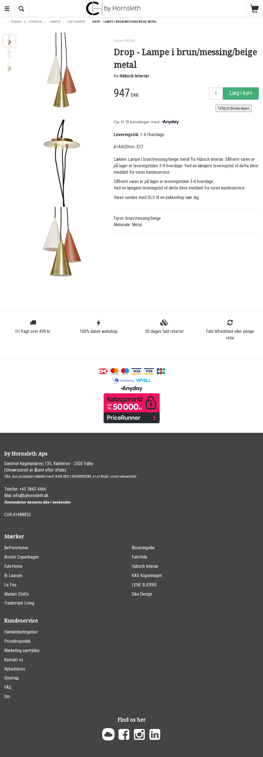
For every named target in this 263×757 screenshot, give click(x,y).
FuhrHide (139, 557)
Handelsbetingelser (21, 632)
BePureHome (16, 547)
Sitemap (11, 678)
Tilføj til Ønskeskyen (234, 108)
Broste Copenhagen (21, 557)
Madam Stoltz (16, 594)
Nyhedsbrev (14, 669)
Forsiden (35, 22)
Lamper (54, 22)
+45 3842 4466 (32, 489)
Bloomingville (143, 547)
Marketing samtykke (22, 650)
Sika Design (142, 594)
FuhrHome (13, 566)
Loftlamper (76, 22)
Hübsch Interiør (134, 76)
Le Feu (10, 584)
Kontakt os (13, 659)
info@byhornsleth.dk (30, 495)
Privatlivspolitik (17, 641)
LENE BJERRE (144, 584)
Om (7, 696)
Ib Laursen (13, 575)
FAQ (7, 687)
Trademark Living (19, 603)
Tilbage (16, 22)
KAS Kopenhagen (147, 575)
